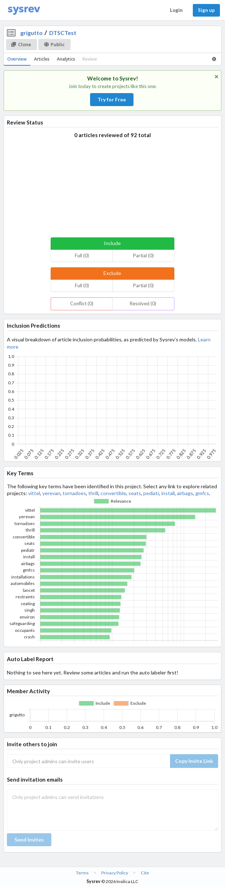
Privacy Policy (114, 872)
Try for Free (112, 99)
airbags (185, 493)
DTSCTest (62, 32)
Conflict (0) (81, 303)
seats (134, 493)
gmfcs (202, 493)
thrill (93, 493)
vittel (34, 493)
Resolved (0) (143, 303)
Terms (82, 872)
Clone (21, 44)
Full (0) (82, 255)
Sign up (206, 10)
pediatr (151, 493)
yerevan (51, 493)
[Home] (24, 10)
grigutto (31, 32)
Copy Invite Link (194, 761)
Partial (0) (143, 255)
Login (176, 10)
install (168, 493)
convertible (113, 493)
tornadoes (74, 493)
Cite (145, 872)
